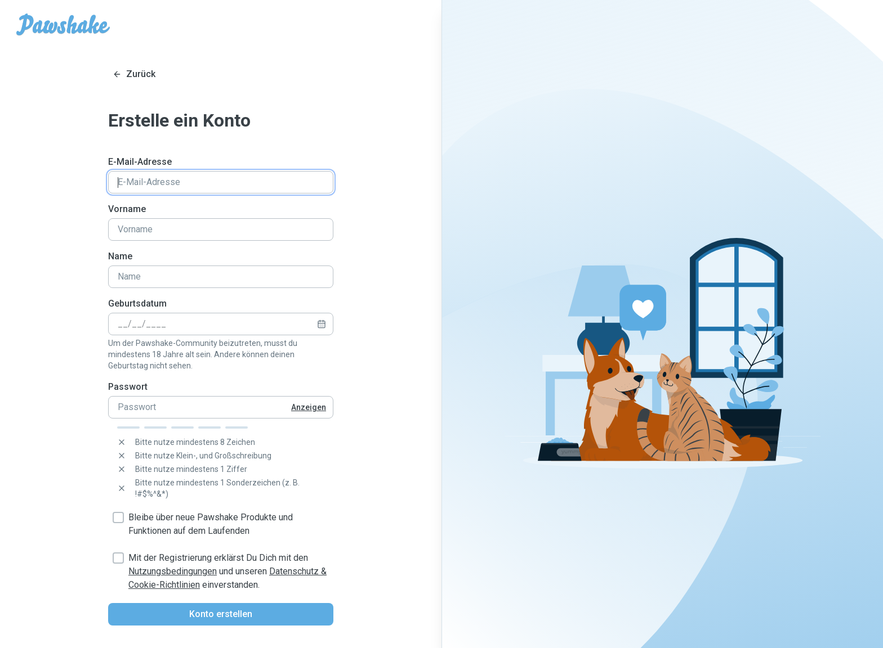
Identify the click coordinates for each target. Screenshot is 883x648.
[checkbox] (118, 517)
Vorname (127, 209)
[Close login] (134, 74)
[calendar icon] (322, 324)
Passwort (128, 386)
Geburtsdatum (137, 303)
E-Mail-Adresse (140, 161)
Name (120, 256)
